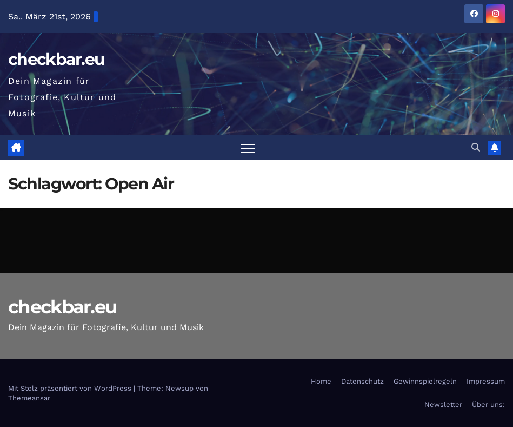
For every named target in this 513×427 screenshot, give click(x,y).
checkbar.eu (56, 59)
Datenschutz (362, 381)
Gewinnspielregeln (425, 381)
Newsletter (443, 404)
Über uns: (488, 404)
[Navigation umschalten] (248, 147)
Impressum (486, 381)
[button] (475, 147)
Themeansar (29, 398)
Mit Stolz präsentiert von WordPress (71, 388)
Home (321, 381)
